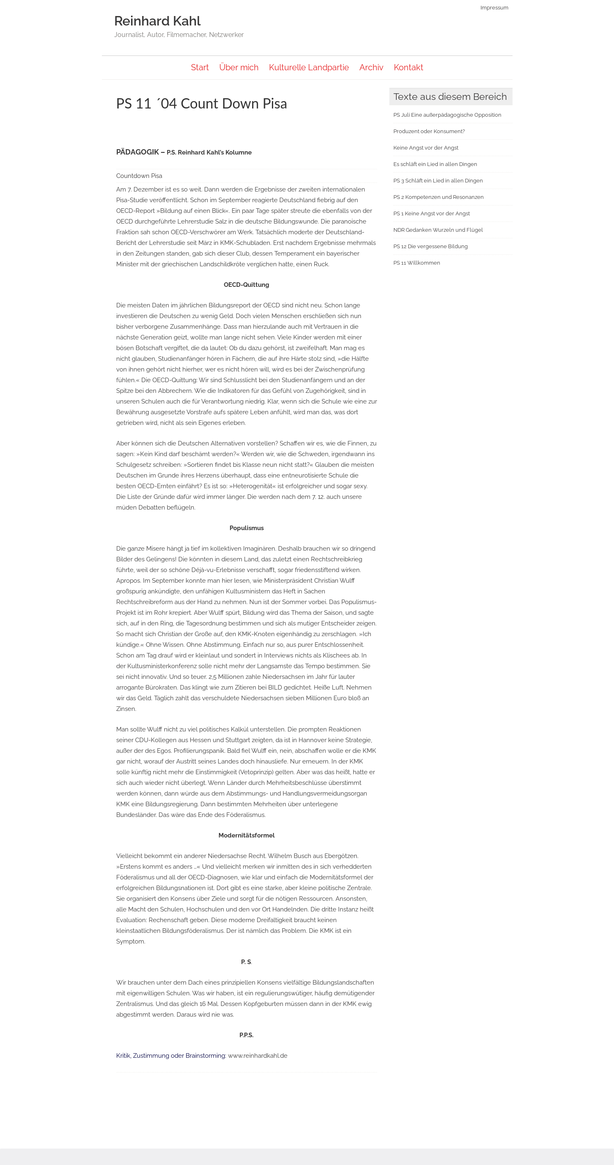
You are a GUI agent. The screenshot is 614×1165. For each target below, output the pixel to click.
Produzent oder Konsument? (429, 131)
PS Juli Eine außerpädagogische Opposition (447, 115)
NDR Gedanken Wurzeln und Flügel (438, 230)
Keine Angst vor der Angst (425, 148)
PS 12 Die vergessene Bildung (430, 246)
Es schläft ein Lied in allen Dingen (435, 164)
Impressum (495, 8)
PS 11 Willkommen (416, 263)
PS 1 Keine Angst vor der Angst (431, 213)
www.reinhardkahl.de (257, 1055)
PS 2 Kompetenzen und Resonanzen (438, 197)
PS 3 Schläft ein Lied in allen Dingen (438, 181)
